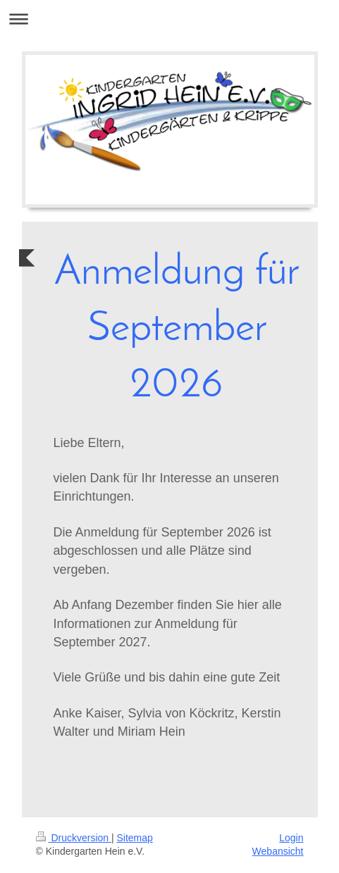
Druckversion (73, 837)
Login (291, 837)
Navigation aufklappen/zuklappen (169, 19)
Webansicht (278, 851)
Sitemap (135, 837)
